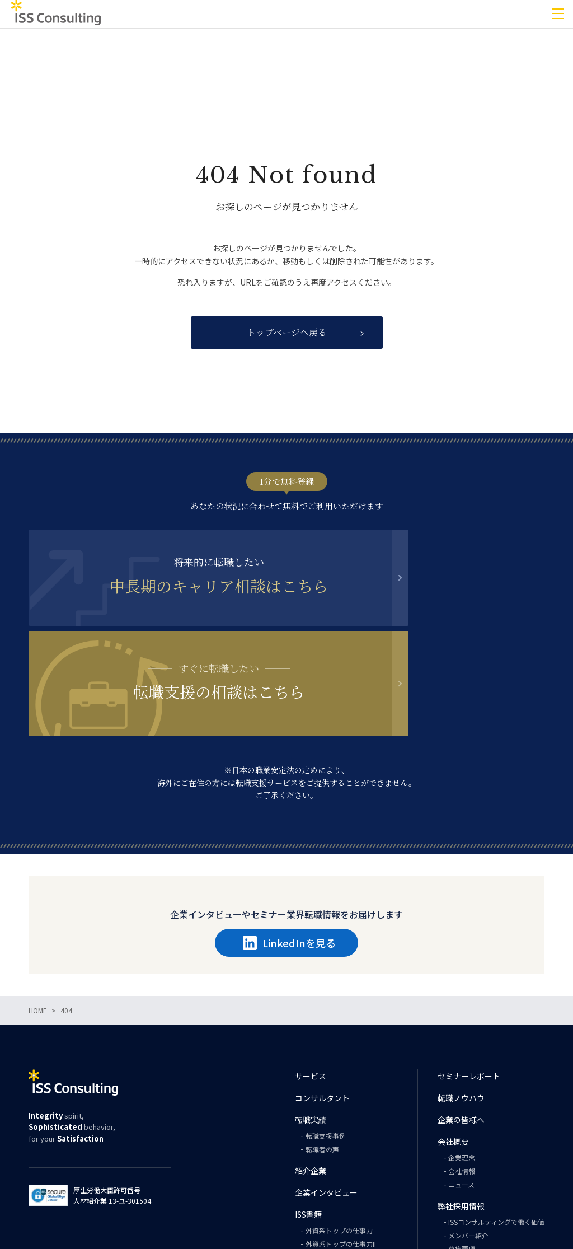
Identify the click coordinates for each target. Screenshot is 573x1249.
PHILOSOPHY (326, 1185)
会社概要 (453, 1043)
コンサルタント (322, 999)
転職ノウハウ (461, 999)
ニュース (461, 1086)
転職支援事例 (326, 1037)
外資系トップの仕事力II (341, 1145)
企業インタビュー (326, 1094)
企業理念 (461, 1059)
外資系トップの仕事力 (339, 1131)
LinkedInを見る (289, 844)
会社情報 (461, 1072)
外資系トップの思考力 (339, 1172)
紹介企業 (310, 1072)
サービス (310, 977)
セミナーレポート (469, 977)
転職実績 (310, 1021)
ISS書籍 (308, 1115)
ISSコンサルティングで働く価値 (496, 1123)
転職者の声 (322, 1050)
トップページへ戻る (287, 332)
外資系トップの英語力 (339, 1158)
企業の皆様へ (461, 1021)
